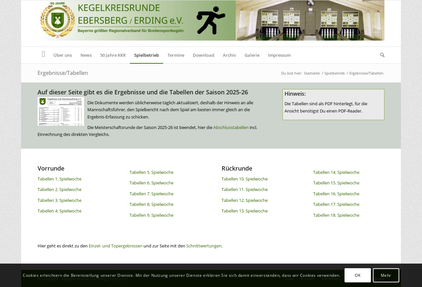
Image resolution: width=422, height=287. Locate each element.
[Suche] (380, 55)
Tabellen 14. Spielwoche (336, 172)
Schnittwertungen (204, 246)
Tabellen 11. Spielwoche (245, 189)
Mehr (386, 275)
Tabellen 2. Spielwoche (59, 189)
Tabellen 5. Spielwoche (151, 172)
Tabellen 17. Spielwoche (336, 204)
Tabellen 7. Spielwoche (151, 194)
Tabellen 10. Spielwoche (245, 179)
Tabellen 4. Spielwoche (59, 211)
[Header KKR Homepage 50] (211, 23)
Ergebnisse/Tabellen (63, 73)
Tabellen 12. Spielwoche (245, 200)
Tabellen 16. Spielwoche (336, 194)
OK (357, 275)
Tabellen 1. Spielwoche (59, 179)
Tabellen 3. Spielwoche (59, 200)
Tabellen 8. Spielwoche (151, 204)
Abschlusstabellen (231, 127)
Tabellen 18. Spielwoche (336, 215)
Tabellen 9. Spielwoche (151, 215)
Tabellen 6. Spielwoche (151, 183)
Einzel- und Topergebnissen (115, 246)
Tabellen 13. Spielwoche (245, 211)
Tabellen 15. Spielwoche (336, 183)
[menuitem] (43, 55)
